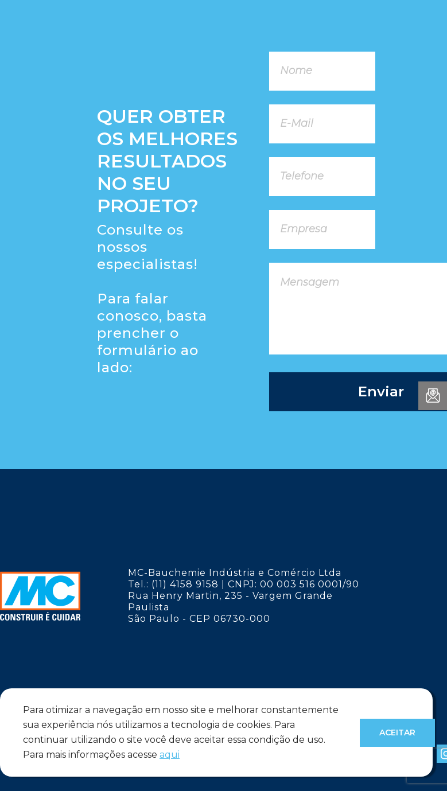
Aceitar (397, 732)
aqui (170, 754)
